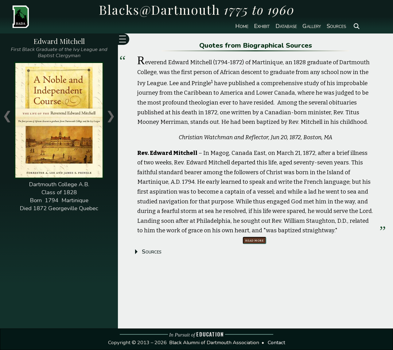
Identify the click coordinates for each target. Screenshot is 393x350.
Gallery (311, 26)
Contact (276, 342)
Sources (336, 26)
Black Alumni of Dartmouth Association (214, 342)
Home (241, 26)
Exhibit (262, 26)
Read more (254, 240)
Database (286, 26)
